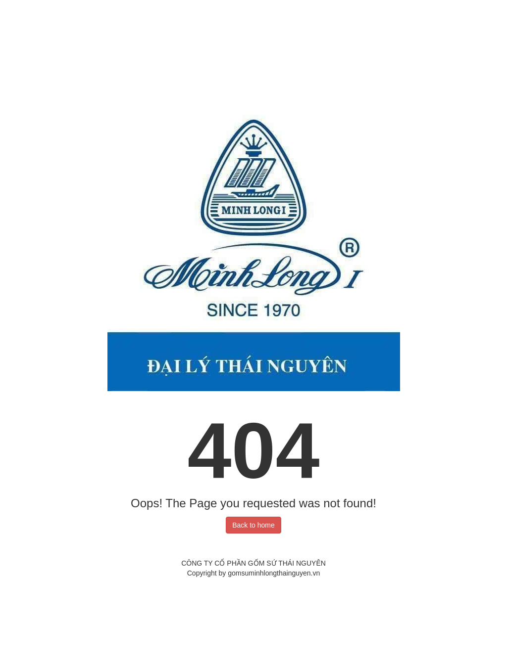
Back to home (253, 525)
